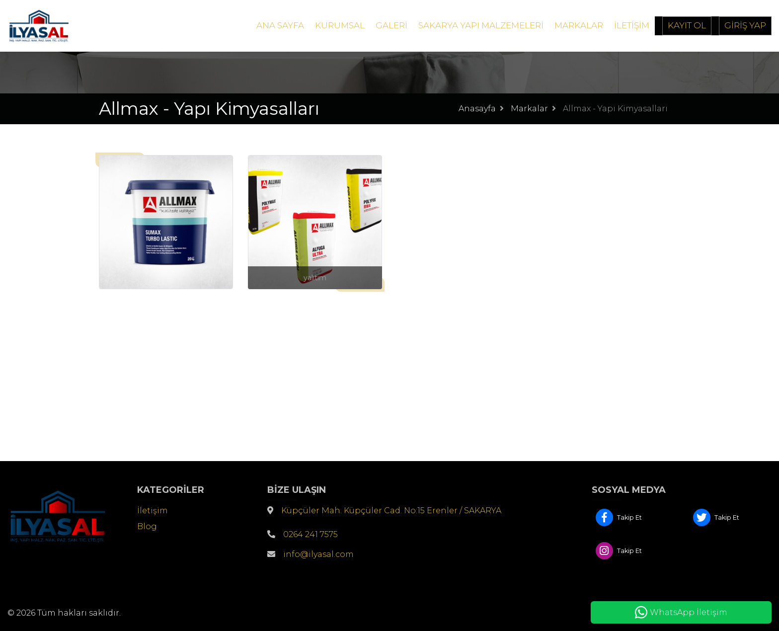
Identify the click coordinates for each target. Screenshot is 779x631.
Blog (147, 526)
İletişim (631, 25)
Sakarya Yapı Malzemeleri (481, 25)
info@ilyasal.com (318, 554)
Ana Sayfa (280, 25)
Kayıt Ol (687, 25)
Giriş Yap (745, 25)
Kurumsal (340, 25)
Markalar (578, 25)
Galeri (391, 25)
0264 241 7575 (310, 534)
